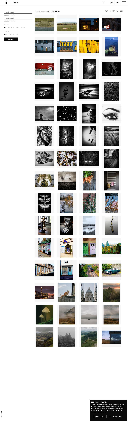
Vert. (17, 28)
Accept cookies (100, 416)
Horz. (23, 28)
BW (17, 34)
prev (106, 11)
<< (110, 11)
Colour (11, 34)
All (5, 28)
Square (11, 28)
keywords (9, 15)
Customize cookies (115, 416)
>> (118, 11)
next (121, 11)
